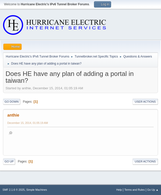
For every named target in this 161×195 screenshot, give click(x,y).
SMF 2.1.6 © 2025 (14, 189)
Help (119, 189)
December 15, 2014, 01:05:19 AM (27, 122)
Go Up (9, 161)
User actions (145, 101)
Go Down (12, 101)
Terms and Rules (134, 189)
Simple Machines (36, 189)
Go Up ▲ (152, 189)
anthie (13, 115)
